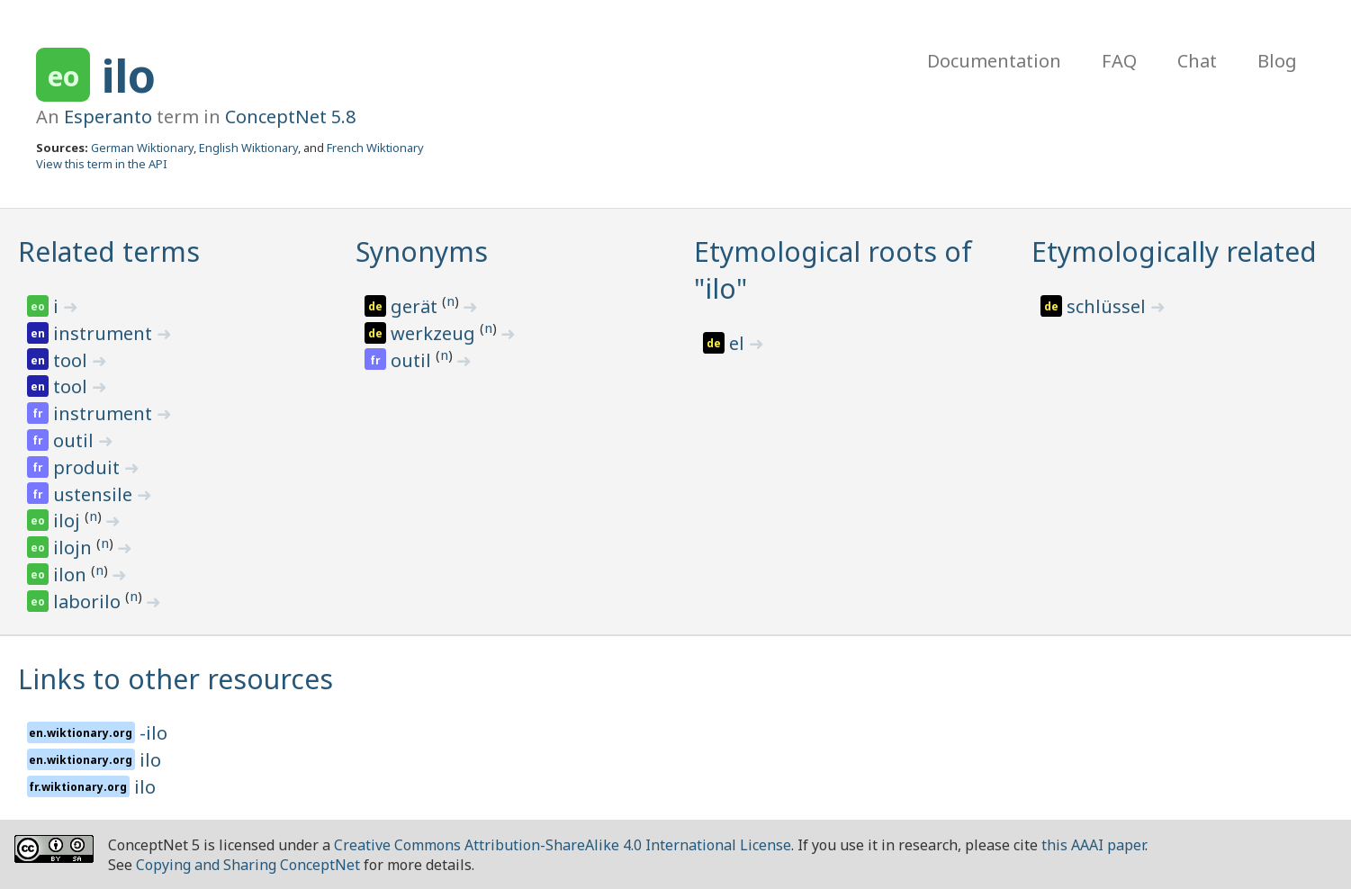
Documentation (994, 61)
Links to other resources (175, 678)
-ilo (153, 733)
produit (88, 467)
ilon (72, 574)
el (739, 343)
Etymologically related (1174, 251)
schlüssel (1108, 306)
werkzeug (435, 333)
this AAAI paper (1093, 845)
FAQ (1119, 61)
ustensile (95, 494)
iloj (69, 520)
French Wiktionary (375, 147)
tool (72, 360)
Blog (1277, 61)
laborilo (89, 601)
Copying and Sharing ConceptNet (248, 865)
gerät (416, 306)
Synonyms (422, 251)
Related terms (109, 251)
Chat (1197, 61)
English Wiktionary (248, 147)
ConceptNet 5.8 (290, 116)
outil (75, 440)
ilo (129, 75)
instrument (105, 333)
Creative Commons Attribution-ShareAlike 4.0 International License (562, 845)
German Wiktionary (142, 147)
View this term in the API (101, 164)
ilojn (74, 547)
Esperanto (108, 116)
